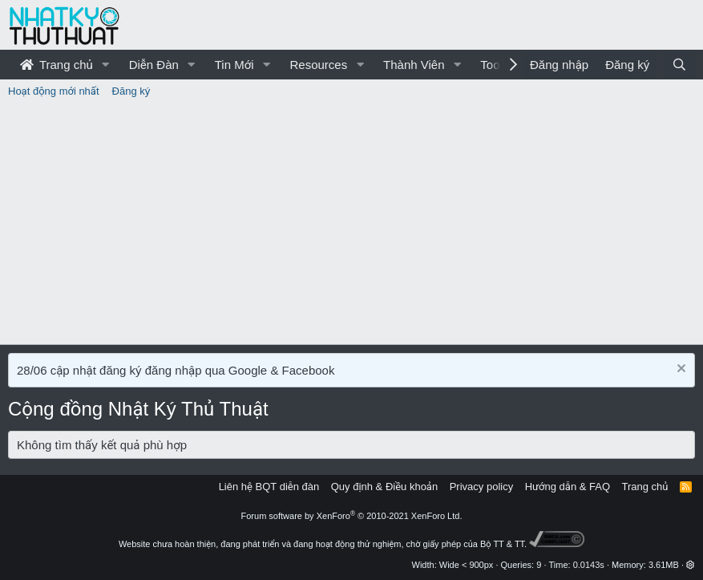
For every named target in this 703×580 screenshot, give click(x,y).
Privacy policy (481, 487)
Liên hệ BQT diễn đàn (269, 487)
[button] (106, 64)
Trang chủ (56, 64)
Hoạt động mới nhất (53, 91)
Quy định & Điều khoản (384, 487)
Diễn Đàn (154, 64)
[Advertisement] (351, 224)
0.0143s (588, 565)
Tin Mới (234, 64)
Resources (318, 64)
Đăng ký (131, 91)
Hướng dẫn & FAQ (567, 487)
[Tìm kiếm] (679, 64)
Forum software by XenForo (352, 516)
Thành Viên (413, 64)
